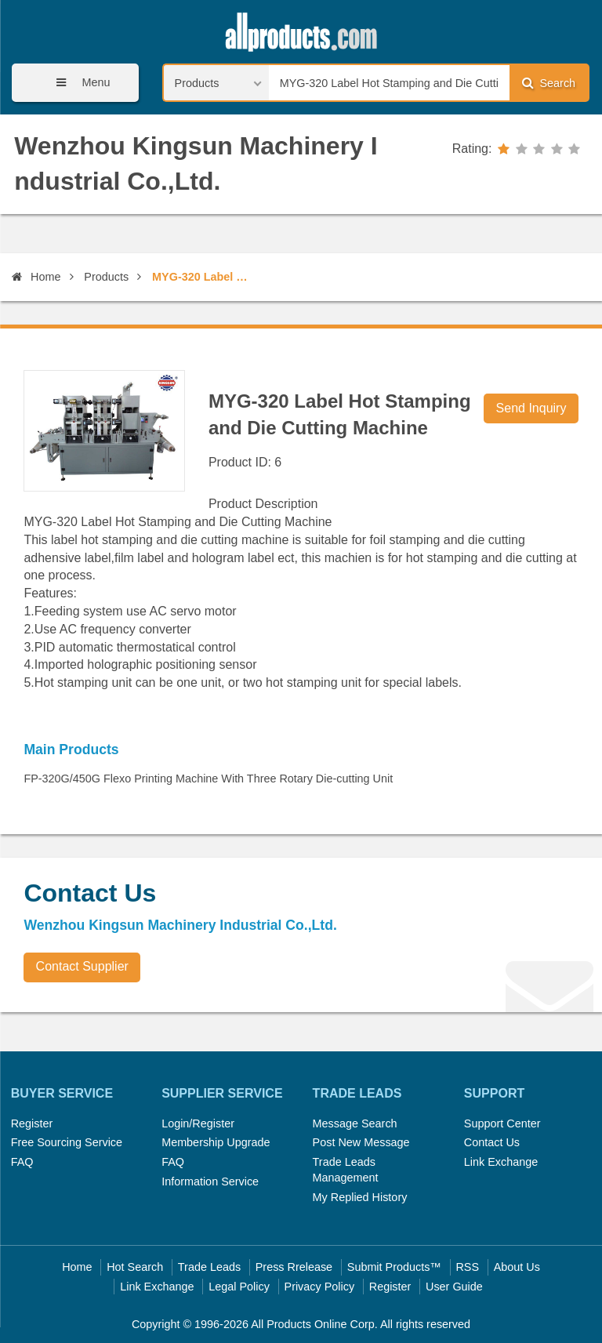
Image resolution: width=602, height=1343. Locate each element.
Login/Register (197, 1123)
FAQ (22, 1162)
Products (106, 276)
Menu (77, 82)
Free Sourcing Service (66, 1142)
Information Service (210, 1181)
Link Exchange (501, 1162)
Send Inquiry (531, 408)
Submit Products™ (394, 1267)
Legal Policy (239, 1286)
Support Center (502, 1123)
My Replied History (360, 1197)
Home (36, 276)
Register (32, 1123)
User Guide (454, 1286)
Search (548, 82)
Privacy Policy (320, 1286)
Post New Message (361, 1142)
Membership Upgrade (215, 1142)
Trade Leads (209, 1267)
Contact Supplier (82, 966)
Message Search (355, 1123)
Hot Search (135, 1267)
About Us (517, 1267)
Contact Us (492, 1142)
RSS (467, 1267)
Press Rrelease (294, 1267)
